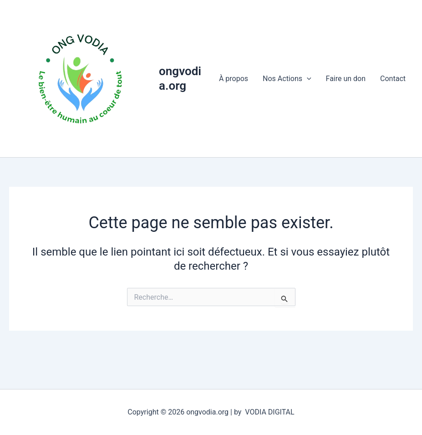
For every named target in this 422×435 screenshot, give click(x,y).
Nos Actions (287, 79)
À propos (233, 78)
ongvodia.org (180, 78)
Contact (393, 78)
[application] (306, 79)
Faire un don (346, 78)
